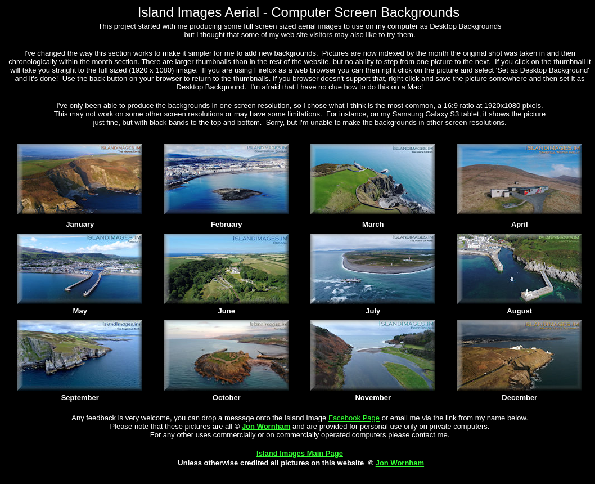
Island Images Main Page (299, 453)
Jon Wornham (266, 426)
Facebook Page (354, 418)
